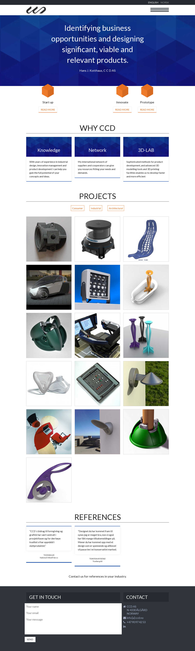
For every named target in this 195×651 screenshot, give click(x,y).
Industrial (96, 208)
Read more (48, 109)
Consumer (77, 208)
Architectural (116, 208)
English (153, 2)
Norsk (165, 2)
